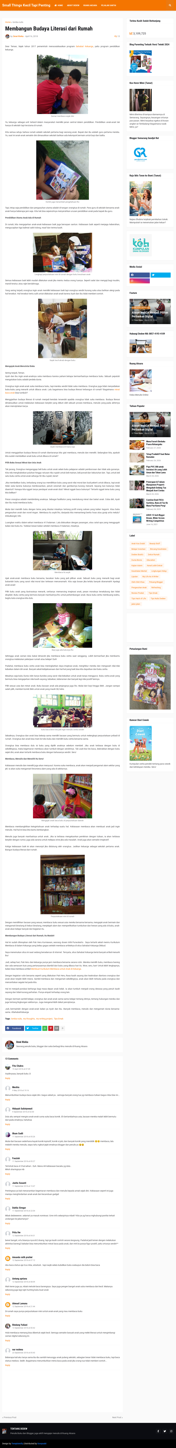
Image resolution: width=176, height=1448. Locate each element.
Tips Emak (58, 1019)
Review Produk (137, 593)
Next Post (116, 1417)
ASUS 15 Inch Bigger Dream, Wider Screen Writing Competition (155, 518)
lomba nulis (18, 22)
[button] (170, 5)
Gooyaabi (41, 1443)
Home (8, 22)
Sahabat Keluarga (84, 46)
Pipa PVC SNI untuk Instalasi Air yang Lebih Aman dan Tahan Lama (156, 469)
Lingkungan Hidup (159, 571)
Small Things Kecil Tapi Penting (26, 5)
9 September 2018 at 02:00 (23, 1112)
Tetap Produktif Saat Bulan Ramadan (158, 455)
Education (151, 560)
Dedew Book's (137, 554)
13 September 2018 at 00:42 (23, 1328)
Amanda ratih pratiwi (22, 1257)
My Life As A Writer (150, 576)
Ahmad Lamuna (19, 1303)
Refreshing (156, 587)
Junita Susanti (19, 1183)
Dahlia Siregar (19, 1207)
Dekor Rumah (153, 554)
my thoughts (29, 1019)
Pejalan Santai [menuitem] (108, 5)
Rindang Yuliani (19, 1324)
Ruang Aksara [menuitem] (90, 5)
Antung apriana (19, 1278)
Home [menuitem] (58, 5)
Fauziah (16, 1158)
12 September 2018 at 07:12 (23, 1260)
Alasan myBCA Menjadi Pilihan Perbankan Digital (150, 314)
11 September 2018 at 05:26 (23, 1137)
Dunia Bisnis (136, 560)
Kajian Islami (136, 565)
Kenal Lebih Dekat (154, 565)
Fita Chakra (17, 1065)
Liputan (134, 576)
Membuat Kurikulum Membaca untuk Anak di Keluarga (56, 969)
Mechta (15, 1087)
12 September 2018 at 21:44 (23, 1306)
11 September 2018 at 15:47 (23, 1186)
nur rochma (17, 1349)
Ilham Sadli (17, 1133)
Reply (7, 1078)
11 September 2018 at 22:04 (23, 1211)
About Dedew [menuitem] (73, 5)
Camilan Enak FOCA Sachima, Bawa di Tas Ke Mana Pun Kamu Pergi (157, 503)
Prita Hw (16, 1232)
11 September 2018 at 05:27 (23, 1161)
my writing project (44, 1019)
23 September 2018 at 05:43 (23, 1353)
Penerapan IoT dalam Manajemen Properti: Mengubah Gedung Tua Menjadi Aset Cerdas (156, 486)
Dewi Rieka (22, 1041)
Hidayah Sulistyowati (22, 1108)
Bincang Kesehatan (158, 549)
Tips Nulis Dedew (158, 598)
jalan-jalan (135, 604)
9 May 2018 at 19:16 (20, 1090)
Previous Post (10, 1417)
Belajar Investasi (138, 549)
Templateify (17, 1443)
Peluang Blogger (156, 582)
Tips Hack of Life (138, 598)
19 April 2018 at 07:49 (21, 1069)
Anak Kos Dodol (138, 543)
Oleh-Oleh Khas (137, 582)
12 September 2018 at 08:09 (23, 1282)
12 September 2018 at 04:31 (23, 1236)
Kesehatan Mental (139, 571)
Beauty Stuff (155, 543)
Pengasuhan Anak (139, 587)
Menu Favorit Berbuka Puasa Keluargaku (155, 443)
